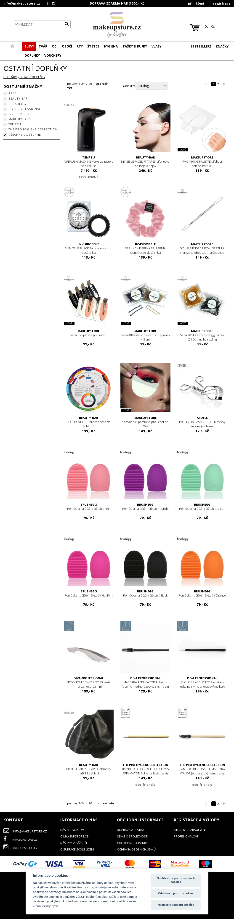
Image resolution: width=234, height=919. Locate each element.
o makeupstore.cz (74, 836)
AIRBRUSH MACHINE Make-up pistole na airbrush (89, 162)
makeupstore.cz (20, 848)
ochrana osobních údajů (136, 850)
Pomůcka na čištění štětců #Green (202, 507)
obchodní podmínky (132, 843)
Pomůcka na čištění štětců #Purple (145, 507)
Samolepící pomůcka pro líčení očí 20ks (145, 422)
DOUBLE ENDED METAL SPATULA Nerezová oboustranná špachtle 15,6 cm (202, 250)
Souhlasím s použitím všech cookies (176, 880)
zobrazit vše (105, 803)
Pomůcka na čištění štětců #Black (145, 593)
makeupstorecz (20, 840)
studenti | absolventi (190, 830)
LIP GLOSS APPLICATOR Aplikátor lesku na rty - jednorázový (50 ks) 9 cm (202, 684)
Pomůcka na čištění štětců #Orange (202, 593)
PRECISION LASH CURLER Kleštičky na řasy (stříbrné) (202, 422)
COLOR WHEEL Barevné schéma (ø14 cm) (89, 422)
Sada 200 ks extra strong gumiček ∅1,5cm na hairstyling (202, 335)
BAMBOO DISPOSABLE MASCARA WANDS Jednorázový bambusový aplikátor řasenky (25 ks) (202, 771)
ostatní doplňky (32, 77)
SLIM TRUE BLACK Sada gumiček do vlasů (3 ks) (89, 248)
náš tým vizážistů (73, 843)
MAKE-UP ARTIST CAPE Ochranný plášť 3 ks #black (89, 769)
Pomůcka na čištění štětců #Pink (89, 507)
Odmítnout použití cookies (176, 893)
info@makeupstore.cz (21, 3)
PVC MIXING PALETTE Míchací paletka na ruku (202, 162)
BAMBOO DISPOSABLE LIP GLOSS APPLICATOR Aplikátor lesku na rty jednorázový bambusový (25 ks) (145, 771)
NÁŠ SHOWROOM (72, 830)
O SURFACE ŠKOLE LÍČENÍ (77, 850)
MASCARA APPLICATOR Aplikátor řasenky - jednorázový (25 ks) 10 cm (145, 682)
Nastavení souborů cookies (176, 904)
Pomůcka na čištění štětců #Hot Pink (89, 593)
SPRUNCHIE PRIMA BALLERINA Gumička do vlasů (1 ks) (145, 248)
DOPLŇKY (10, 77)
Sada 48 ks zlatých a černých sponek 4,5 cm (145, 335)
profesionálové (186, 836)
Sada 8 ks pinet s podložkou (89, 333)
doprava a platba (130, 830)
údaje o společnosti (132, 836)
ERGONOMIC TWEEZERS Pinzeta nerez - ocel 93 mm (89, 682)
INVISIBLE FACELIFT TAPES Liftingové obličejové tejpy (145, 162)
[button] (43, 46)
